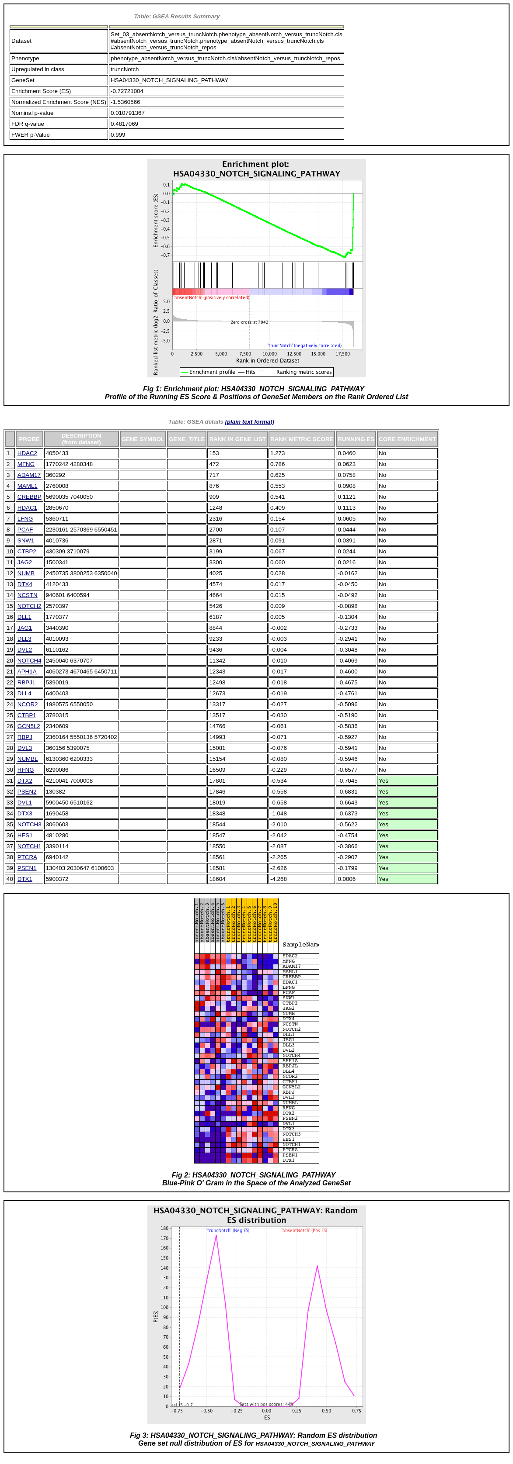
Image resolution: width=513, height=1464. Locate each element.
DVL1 (24, 802)
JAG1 (24, 628)
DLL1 (24, 617)
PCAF (25, 529)
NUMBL (27, 759)
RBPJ (24, 737)
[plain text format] (249, 421)
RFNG (25, 770)
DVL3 (24, 748)
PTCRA (27, 857)
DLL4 (24, 693)
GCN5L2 (28, 726)
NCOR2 (27, 704)
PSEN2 (27, 791)
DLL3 (24, 638)
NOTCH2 (29, 606)
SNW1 (26, 540)
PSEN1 (27, 868)
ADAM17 (29, 475)
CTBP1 (26, 715)
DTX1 (24, 879)
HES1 (25, 835)
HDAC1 (27, 507)
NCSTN (27, 595)
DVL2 (24, 649)
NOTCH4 (29, 660)
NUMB (26, 573)
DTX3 (24, 813)
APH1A (27, 671)
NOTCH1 (29, 846)
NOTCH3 (29, 824)
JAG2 (24, 562)
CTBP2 (26, 551)
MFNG (26, 464)
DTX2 (24, 780)
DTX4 (24, 584)
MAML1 (27, 486)
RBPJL (26, 682)
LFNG (25, 518)
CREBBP (29, 497)
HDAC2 (27, 453)
